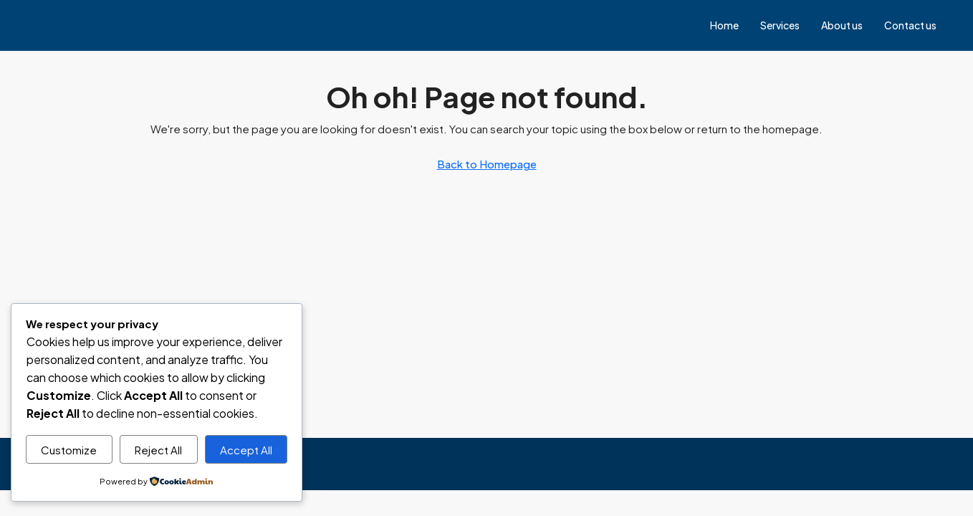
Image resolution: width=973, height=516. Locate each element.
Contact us (910, 25)
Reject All (158, 450)
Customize (69, 450)
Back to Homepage (487, 164)
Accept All (246, 450)
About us (842, 25)
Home (724, 25)
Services (780, 25)
